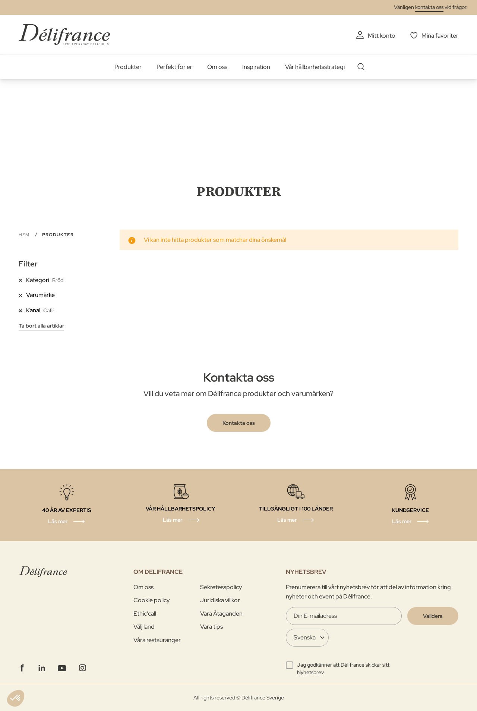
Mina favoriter (439, 36)
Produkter (128, 67)
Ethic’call (144, 613)
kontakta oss (429, 7)
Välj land (144, 627)
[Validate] (432, 616)
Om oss (217, 67)
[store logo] (64, 34)
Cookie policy (151, 600)
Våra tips (211, 627)
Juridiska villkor (220, 600)
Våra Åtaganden (221, 613)
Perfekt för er (174, 67)
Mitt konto (381, 36)
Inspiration (256, 67)
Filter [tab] (28, 264)
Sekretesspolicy (221, 587)
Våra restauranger (157, 640)
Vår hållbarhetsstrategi (315, 67)
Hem (25, 235)
